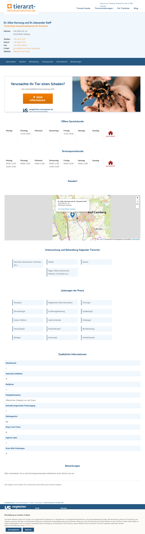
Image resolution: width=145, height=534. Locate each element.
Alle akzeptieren (13, 530)
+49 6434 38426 (20, 45)
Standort (22, 61)
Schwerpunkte (47, 61)
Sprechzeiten (11, 61)
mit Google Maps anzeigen (66, 209)
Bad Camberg (38, 502)
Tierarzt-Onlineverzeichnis (22, 502)
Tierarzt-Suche (83, 8)
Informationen (61, 61)
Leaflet (100, 239)
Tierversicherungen (104, 8)
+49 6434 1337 (19, 39)
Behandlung (34, 61)
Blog (136, 8)
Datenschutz (29, 525)
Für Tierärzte (123, 8)
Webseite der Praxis (21, 51)
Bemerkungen (76, 61)
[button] (72, 215)
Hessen (31, 502)
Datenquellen (136, 239)
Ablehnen (28, 530)
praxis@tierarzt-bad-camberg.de (26, 48)
